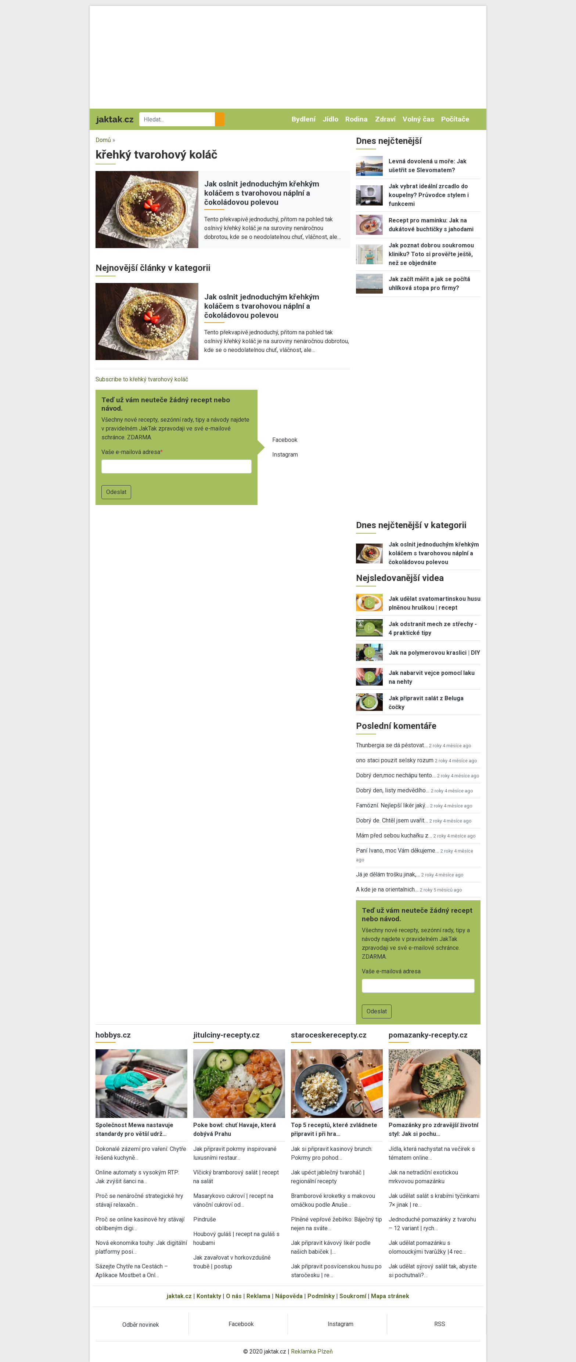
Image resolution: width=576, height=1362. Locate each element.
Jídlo (330, 119)
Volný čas (418, 119)
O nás (234, 1296)
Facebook (285, 439)
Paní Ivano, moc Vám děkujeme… (397, 850)
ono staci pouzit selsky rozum (394, 760)
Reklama (258, 1296)
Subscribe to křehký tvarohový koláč (142, 379)
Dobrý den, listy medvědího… (392, 790)
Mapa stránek (390, 1296)
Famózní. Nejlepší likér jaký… (392, 805)
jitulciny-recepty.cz (226, 1035)
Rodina (356, 119)
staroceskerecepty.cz (329, 1035)
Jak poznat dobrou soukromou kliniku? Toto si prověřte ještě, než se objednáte (431, 254)
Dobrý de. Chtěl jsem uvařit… (392, 820)
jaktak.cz (179, 1296)
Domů (103, 140)
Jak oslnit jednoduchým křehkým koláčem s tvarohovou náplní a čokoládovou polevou (261, 193)
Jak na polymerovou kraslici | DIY (434, 652)
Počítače (455, 119)
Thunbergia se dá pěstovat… (392, 745)
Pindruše (204, 1219)
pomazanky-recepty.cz (428, 1035)
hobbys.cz (113, 1035)
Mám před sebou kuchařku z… (394, 835)
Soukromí (352, 1296)
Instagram (285, 454)
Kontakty (209, 1296)
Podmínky (321, 1296)
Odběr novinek (140, 1324)
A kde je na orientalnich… (387, 889)
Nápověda (289, 1296)
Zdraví (385, 119)
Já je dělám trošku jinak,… (388, 874)
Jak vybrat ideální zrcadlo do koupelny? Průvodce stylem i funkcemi (429, 195)
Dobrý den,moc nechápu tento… (396, 775)
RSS (439, 1324)
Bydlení (304, 119)
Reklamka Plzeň (312, 1351)
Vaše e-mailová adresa (130, 451)
